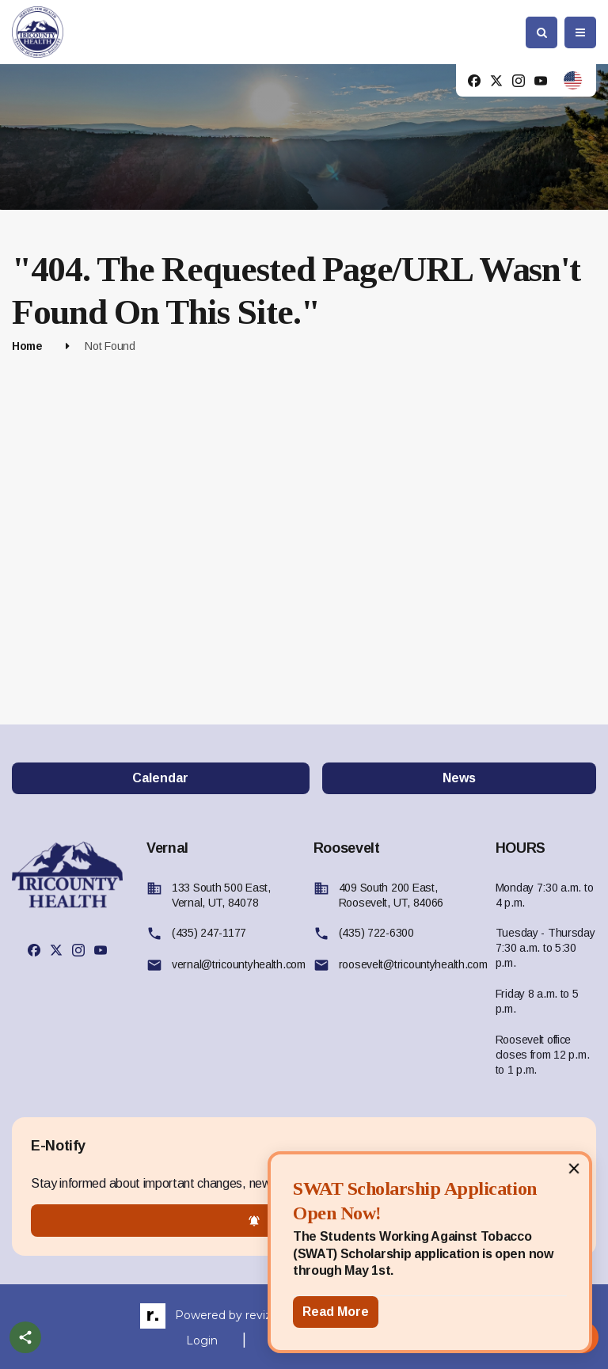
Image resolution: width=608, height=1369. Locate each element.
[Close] (574, 1167)
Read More (335, 1311)
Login (202, 1340)
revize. (263, 1315)
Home (27, 346)
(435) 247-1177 (209, 932)
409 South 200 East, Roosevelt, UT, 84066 (391, 895)
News (459, 778)
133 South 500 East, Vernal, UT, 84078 (221, 895)
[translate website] (572, 80)
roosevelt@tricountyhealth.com (413, 964)
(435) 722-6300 (376, 932)
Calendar (160, 778)
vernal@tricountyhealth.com (239, 964)
